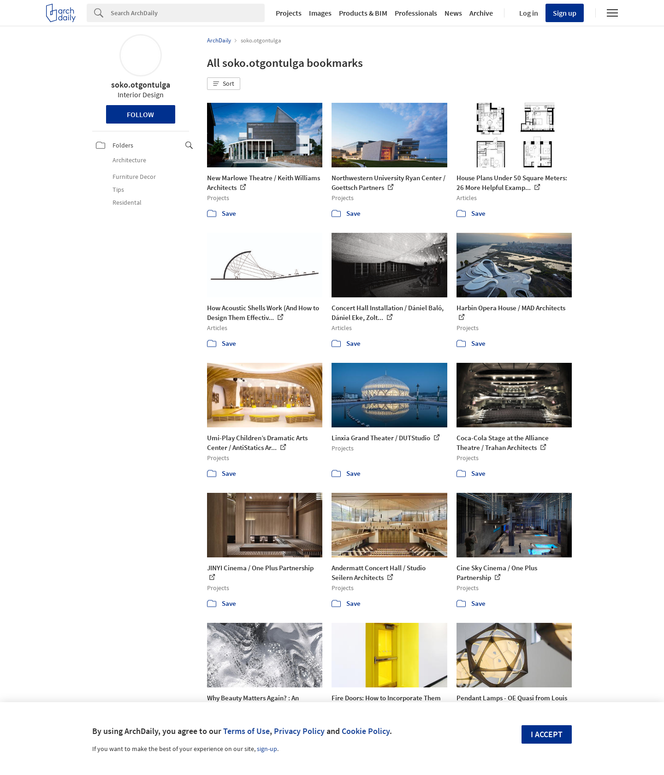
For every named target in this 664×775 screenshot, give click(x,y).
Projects (289, 13)
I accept (547, 734)
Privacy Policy (299, 731)
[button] (223, 83)
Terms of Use (246, 731)
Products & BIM (363, 13)
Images (320, 13)
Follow (140, 114)
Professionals (416, 13)
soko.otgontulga (140, 84)
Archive (481, 13)
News (453, 13)
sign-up (267, 749)
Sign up (564, 13)
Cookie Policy (366, 731)
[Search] (188, 13)
